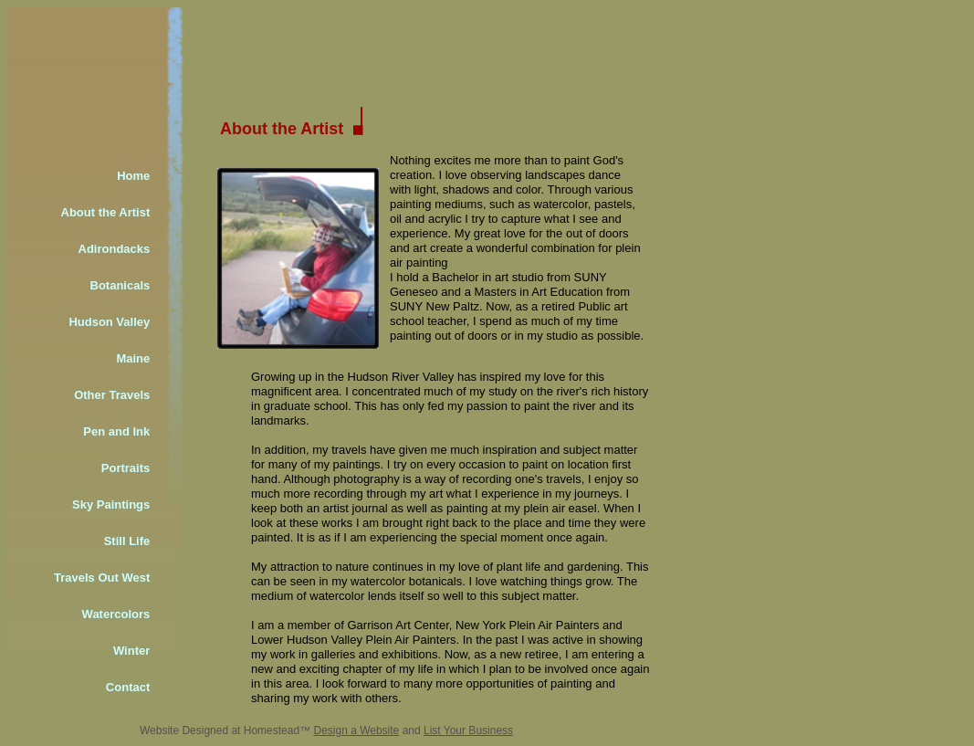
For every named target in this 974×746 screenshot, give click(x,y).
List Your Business (468, 730)
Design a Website (356, 730)
